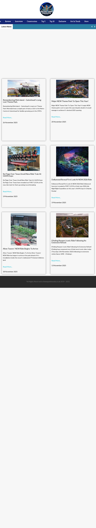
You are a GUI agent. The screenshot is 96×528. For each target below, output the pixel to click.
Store (86, 21)
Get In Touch (75, 21)
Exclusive (62, 21)
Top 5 (43, 21)
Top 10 (52, 21)
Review (8, 21)
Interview (19, 21)
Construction (32, 21)
